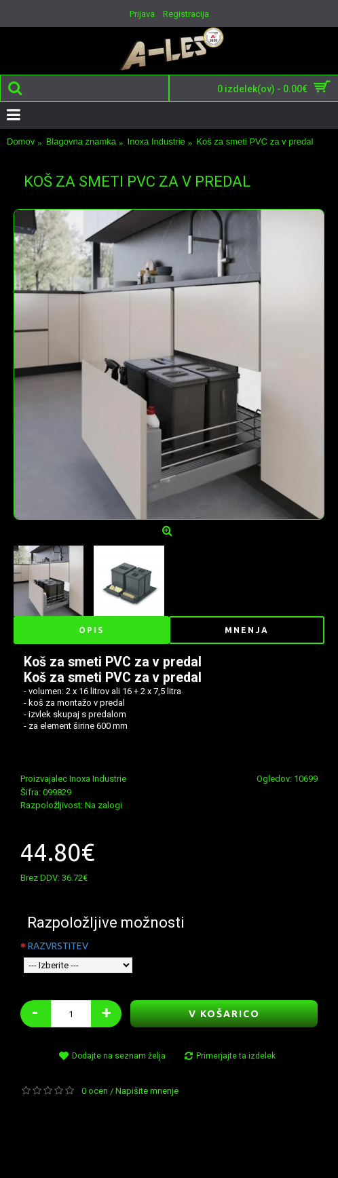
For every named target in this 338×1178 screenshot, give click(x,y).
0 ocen (94, 1091)
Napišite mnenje (147, 1091)
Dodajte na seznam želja (119, 1056)
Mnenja (247, 630)
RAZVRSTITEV (58, 945)
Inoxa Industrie (97, 779)
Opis (91, 630)
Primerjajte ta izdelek (236, 1056)
